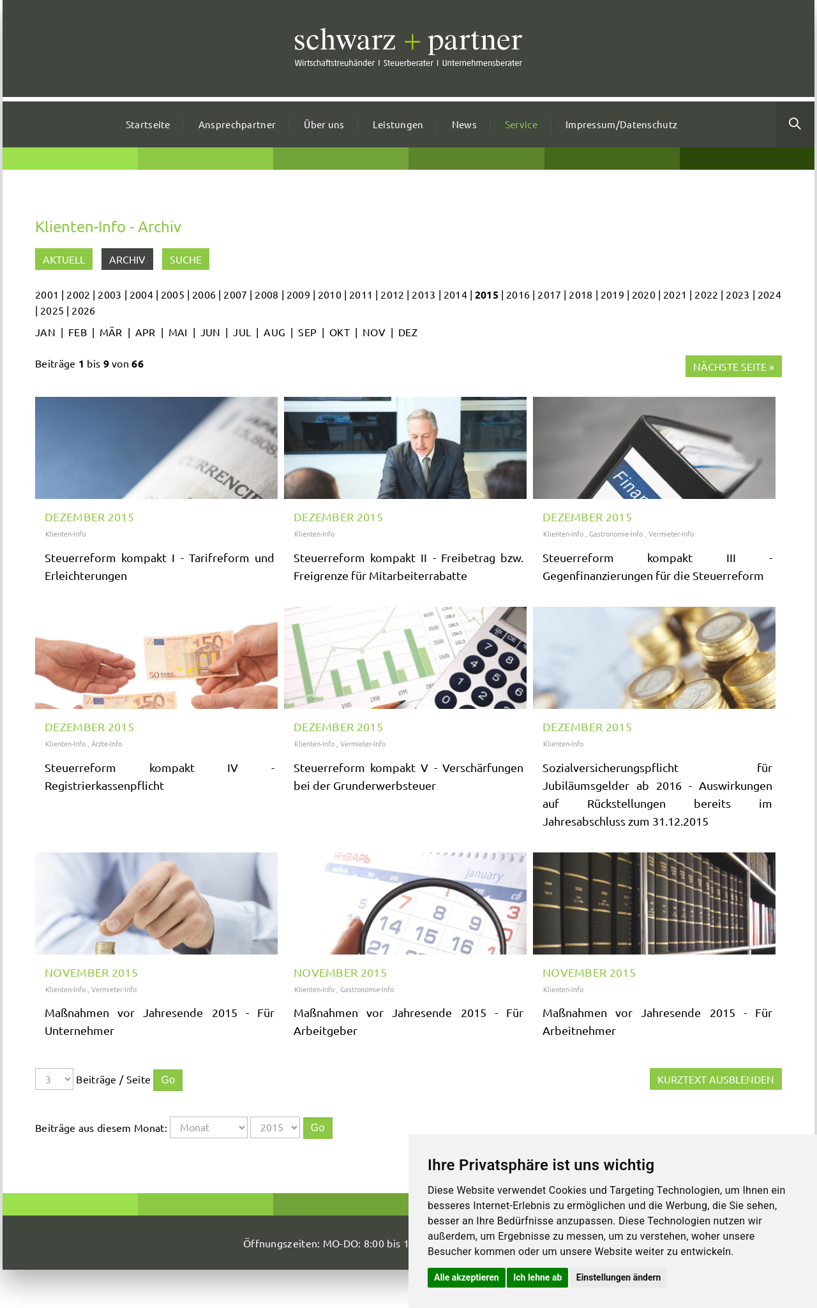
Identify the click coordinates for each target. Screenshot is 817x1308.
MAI (178, 331)
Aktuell (64, 259)
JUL (242, 331)
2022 (706, 294)
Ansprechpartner (237, 124)
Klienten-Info (65, 533)
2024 (769, 294)
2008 (266, 294)
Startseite (148, 124)
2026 (83, 310)
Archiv (127, 259)
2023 (737, 294)
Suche (186, 259)
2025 (52, 310)
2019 (612, 294)
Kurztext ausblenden (715, 1079)
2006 (204, 294)
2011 (361, 294)
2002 (78, 294)
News (464, 124)
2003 (109, 294)
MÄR (111, 331)
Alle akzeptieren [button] (466, 1277)
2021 (675, 294)
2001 (47, 294)
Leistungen (398, 124)
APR (145, 331)
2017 (549, 294)
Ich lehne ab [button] (537, 1277)
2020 (644, 294)
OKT (339, 331)
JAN (45, 331)
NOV (374, 331)
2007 (235, 294)
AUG (274, 331)
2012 (392, 294)
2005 (172, 294)
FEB (77, 331)
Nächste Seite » (733, 366)
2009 (298, 294)
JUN (210, 331)
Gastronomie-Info (616, 533)
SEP (307, 331)
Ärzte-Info (106, 743)
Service (521, 124)
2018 (580, 294)
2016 (518, 294)
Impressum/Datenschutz (621, 124)
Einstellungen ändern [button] (618, 1277)
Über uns (324, 124)
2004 (141, 294)
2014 (455, 294)
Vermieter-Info (671, 533)
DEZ (407, 331)
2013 (423, 294)
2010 (329, 294)
